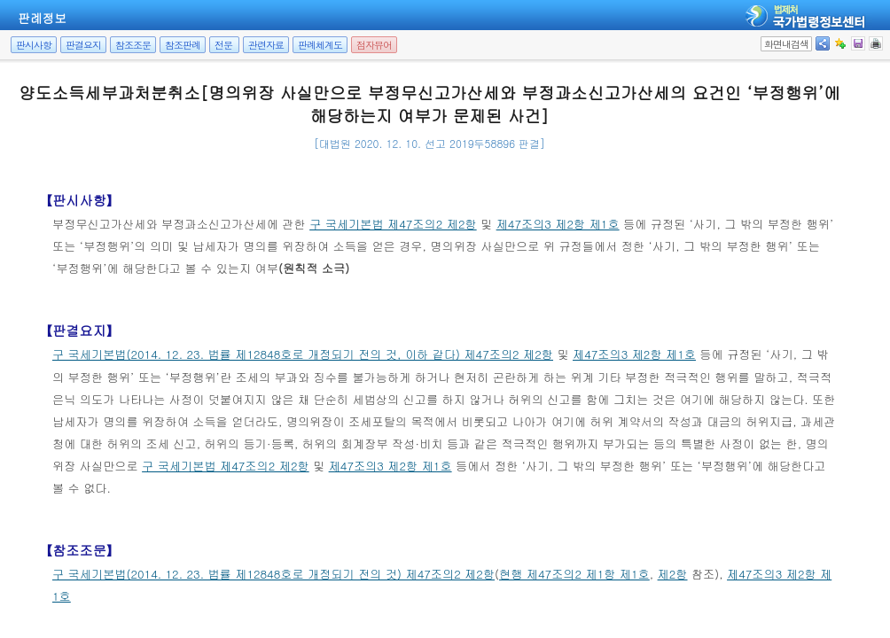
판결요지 (83, 44)
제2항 (673, 573)
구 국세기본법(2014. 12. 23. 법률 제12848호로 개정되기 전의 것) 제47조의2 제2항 (273, 573)
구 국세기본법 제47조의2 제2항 (393, 223)
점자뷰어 (374, 44)
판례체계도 (320, 44)
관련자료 (266, 44)
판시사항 (33, 44)
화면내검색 (786, 44)
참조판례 (182, 44)
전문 (223, 44)
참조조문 (133, 44)
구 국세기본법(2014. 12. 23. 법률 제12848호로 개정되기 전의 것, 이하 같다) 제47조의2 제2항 (302, 354)
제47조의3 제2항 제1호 (558, 223)
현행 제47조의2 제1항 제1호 (574, 573)
